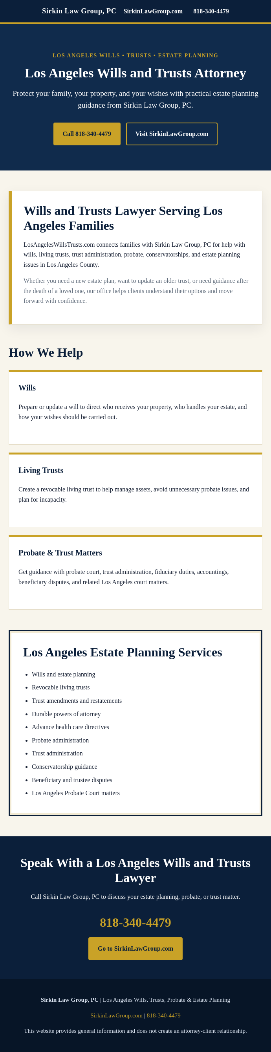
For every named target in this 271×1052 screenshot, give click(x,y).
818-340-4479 (211, 11)
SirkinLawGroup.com (153, 11)
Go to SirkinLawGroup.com (135, 948)
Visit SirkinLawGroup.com (172, 133)
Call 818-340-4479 (87, 133)
